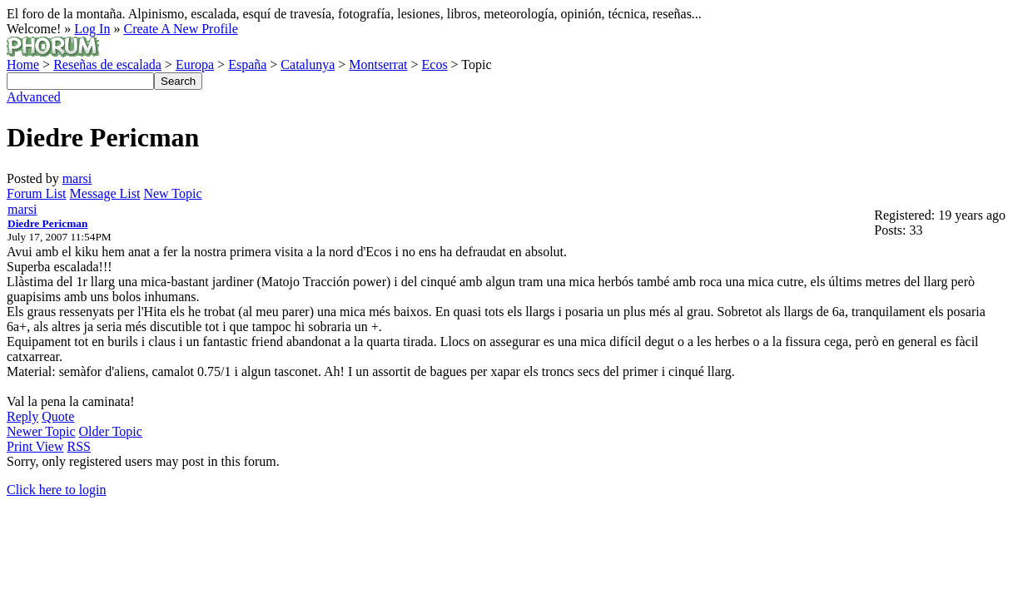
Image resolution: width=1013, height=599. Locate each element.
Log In (92, 29)
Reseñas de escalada (107, 64)
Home (23, 64)
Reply (22, 416)
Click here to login (57, 490)
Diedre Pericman (47, 223)
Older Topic (110, 431)
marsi (77, 178)
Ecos (435, 64)
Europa (195, 64)
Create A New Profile (180, 29)
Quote (58, 416)
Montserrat (378, 64)
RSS (79, 446)
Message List (105, 193)
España (247, 64)
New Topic (172, 193)
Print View (35, 446)
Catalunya (308, 64)
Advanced (34, 97)
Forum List (37, 193)
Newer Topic (41, 431)
